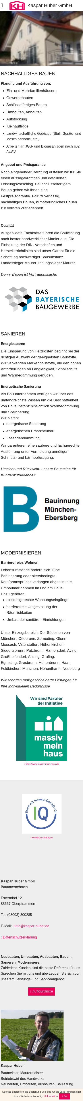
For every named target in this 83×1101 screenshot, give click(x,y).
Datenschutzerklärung (20, 937)
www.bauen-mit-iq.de (42, 837)
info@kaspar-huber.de (32, 926)
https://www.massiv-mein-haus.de (42, 764)
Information (51, 1096)
